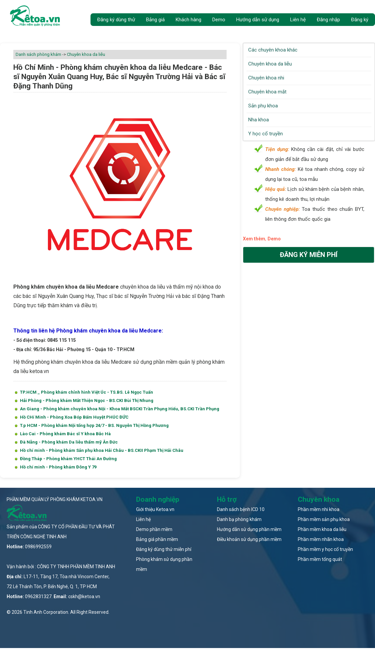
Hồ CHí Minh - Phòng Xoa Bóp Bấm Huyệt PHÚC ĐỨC (74, 417)
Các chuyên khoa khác (272, 50)
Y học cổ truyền (265, 134)
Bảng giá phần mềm (157, 539)
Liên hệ (298, 20)
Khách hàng (188, 20)
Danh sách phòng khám (38, 54)
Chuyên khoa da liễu (86, 54)
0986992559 (38, 546)
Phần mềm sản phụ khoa (324, 519)
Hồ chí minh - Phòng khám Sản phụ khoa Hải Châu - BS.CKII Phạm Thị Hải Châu (101, 450)
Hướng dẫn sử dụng (257, 20)
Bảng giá (155, 20)
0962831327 (38, 596)
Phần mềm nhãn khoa (321, 539)
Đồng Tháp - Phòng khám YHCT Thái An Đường (68, 458)
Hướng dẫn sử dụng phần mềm (249, 529)
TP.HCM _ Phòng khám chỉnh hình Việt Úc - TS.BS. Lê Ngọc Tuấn (86, 392)
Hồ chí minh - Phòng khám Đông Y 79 (58, 466)
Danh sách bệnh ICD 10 (241, 509)
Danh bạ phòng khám (239, 519)
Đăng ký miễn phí (308, 255)
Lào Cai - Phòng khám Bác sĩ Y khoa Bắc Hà (65, 433)
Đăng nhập (328, 20)
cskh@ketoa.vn (84, 596)
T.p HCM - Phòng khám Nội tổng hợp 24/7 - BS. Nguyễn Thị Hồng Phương (94, 425)
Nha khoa (258, 120)
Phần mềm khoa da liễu (322, 529)
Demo (218, 20)
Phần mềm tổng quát (320, 559)
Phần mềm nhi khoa (318, 509)
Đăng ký (359, 20)
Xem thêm (254, 238)
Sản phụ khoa (263, 106)
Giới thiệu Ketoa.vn (155, 509)
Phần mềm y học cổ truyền (325, 549)
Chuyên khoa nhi (266, 78)
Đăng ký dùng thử (116, 20)
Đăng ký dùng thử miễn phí (163, 549)
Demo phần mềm (154, 529)
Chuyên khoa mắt (267, 92)
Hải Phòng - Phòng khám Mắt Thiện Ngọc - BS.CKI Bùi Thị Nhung (86, 400)
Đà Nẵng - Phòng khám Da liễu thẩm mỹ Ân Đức (69, 442)
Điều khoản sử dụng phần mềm (249, 539)
